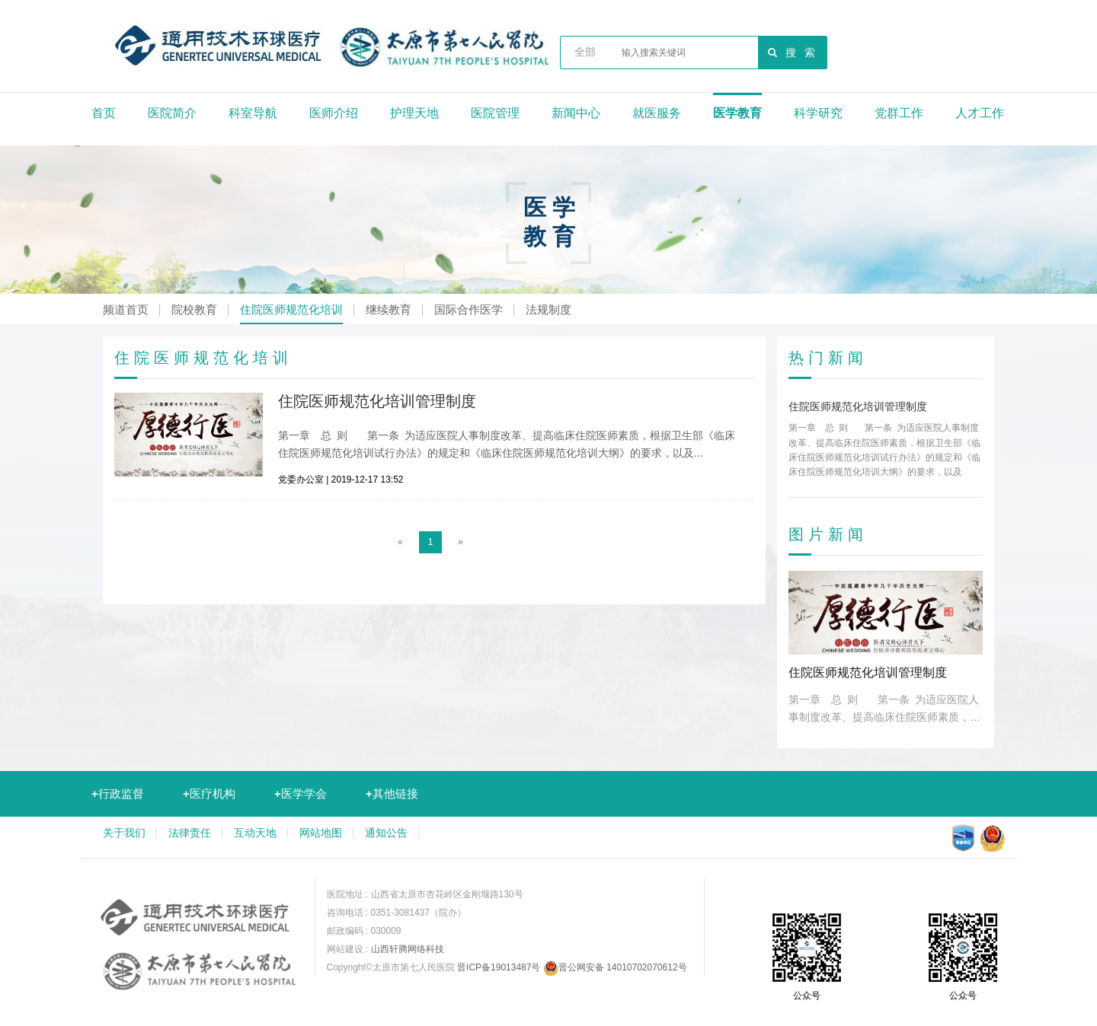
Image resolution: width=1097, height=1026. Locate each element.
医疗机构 (209, 793)
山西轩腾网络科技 (407, 949)
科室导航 (253, 113)
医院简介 (172, 113)
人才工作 (979, 113)
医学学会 (300, 793)
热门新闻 (828, 357)
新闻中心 (576, 113)
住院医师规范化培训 (291, 309)
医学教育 (737, 113)
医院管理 (495, 113)
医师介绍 (333, 113)
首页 (103, 113)
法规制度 (548, 309)
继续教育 (388, 309)
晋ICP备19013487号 (498, 967)
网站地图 (320, 833)
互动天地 (255, 833)
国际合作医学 (468, 309)
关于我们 (124, 833)
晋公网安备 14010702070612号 (615, 967)
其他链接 (392, 793)
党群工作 (899, 113)
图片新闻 (828, 534)
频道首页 (126, 309)
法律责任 (189, 833)
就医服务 (656, 113)
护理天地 (414, 113)
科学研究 (818, 113)
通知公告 (386, 833)
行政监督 (117, 793)
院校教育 (194, 309)
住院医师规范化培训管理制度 (377, 401)
